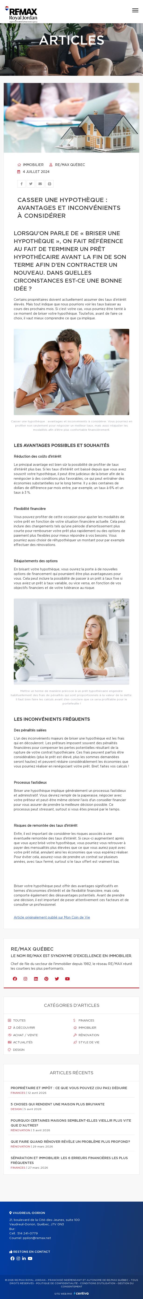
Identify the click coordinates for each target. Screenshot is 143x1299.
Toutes (17, 1020)
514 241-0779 (27, 1233)
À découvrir (21, 1027)
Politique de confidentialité (57, 1283)
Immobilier (30, 165)
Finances (83, 1020)
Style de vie (86, 1042)
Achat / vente (23, 1035)
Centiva (81, 1293)
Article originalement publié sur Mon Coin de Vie (52, 917)
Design (16, 1049)
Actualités (20, 1042)
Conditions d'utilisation (97, 1283)
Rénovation (86, 1035)
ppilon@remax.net (37, 1238)
